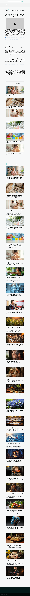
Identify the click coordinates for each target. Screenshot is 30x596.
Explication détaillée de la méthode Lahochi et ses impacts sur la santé (14, 544)
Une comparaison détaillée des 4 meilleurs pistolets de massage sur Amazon (14, 578)
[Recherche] (14, 1)
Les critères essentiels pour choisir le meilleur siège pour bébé (14, 478)
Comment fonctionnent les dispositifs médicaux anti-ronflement (14, 528)
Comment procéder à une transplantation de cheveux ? (13, 362)
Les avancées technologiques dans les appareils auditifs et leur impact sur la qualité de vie (14, 312)
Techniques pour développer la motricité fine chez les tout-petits (14, 142)
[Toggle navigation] (6, 5)
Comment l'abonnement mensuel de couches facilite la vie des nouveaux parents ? (14, 119)
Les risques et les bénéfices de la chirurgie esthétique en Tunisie (13, 444)
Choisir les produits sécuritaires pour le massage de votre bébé (13, 130)
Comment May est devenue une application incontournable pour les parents (14, 461)
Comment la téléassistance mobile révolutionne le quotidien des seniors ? (14, 95)
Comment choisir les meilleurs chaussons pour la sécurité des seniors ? (14, 107)
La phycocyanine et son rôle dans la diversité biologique (14, 411)
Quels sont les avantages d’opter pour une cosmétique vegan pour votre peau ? (14, 562)
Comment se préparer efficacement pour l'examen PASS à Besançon (14, 427)
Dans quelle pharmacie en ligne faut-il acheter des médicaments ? (14, 345)
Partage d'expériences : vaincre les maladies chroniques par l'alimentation (14, 512)
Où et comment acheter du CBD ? (14, 394)
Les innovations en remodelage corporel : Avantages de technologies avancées (14, 295)
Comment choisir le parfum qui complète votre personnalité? (14, 154)
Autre (8, 9)
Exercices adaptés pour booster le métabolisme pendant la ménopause (14, 278)
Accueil (6, 9)
